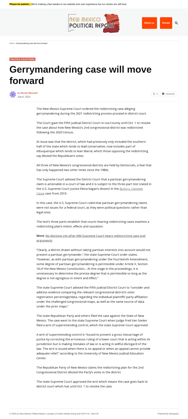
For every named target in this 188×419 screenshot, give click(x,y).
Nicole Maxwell (29, 93)
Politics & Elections (22, 59)
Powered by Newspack (168, 414)
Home (11, 43)
